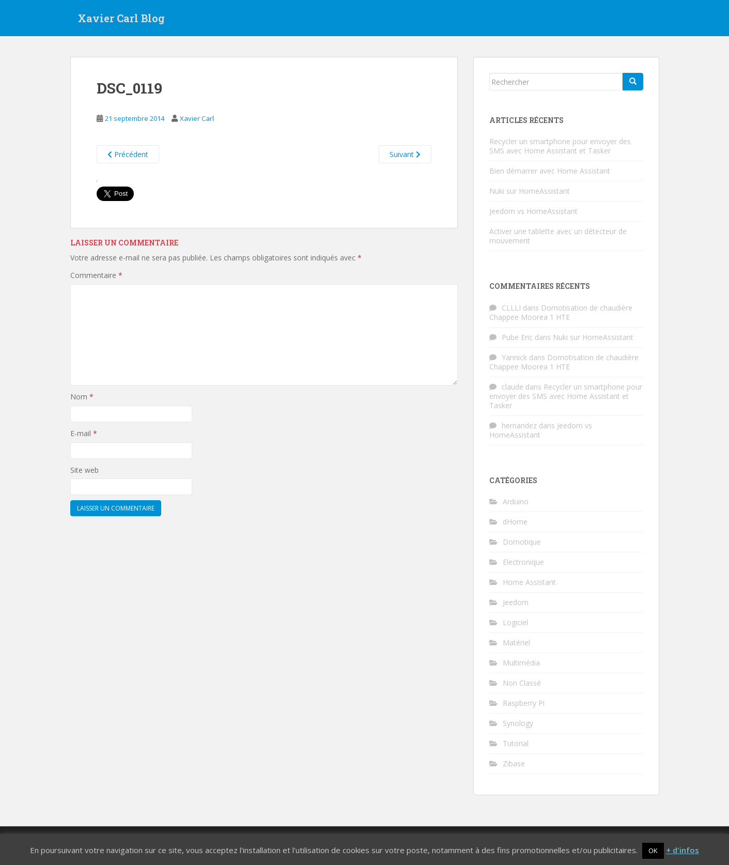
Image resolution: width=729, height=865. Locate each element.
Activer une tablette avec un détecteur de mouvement (558, 235)
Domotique (522, 542)
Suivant (405, 154)
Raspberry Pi (524, 703)
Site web (84, 470)
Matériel (516, 642)
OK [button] (653, 850)
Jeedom (516, 602)
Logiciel (515, 622)
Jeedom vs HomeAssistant (533, 211)
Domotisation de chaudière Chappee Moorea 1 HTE (560, 312)
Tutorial (516, 743)
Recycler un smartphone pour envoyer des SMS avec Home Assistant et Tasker (560, 146)
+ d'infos (682, 850)
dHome (515, 522)
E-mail (83, 433)
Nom (82, 396)
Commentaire (96, 275)
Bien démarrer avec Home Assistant (549, 171)
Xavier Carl (197, 118)
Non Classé (522, 683)
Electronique (523, 562)
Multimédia (521, 663)
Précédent (127, 154)
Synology (518, 723)
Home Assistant (529, 582)
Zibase (514, 763)
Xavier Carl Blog (121, 18)
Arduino (516, 501)
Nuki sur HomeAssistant (529, 191)
